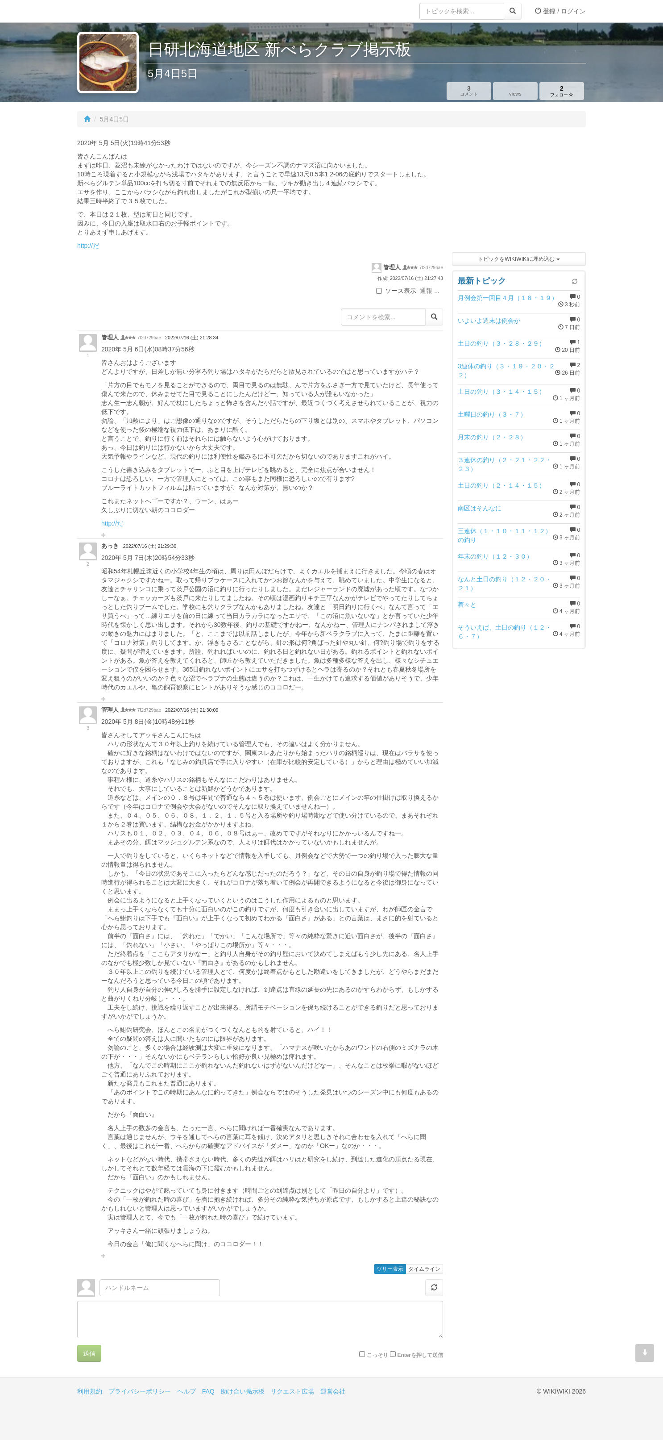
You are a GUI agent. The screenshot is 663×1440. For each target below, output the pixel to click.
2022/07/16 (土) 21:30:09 (191, 710)
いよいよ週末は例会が (489, 320)
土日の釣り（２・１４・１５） (501, 485)
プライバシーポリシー (139, 1391)
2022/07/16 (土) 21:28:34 (191, 337)
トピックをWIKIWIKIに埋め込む (518, 259)
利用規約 (89, 1391)
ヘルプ (186, 1391)
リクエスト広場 (292, 1391)
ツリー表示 (390, 1269)
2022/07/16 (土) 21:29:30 (149, 546)
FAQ (208, 1391)
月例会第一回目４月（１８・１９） (508, 297)
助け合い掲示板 (243, 1391)
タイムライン (424, 1269)
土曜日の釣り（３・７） (492, 414)
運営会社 (332, 1391)
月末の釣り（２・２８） (492, 437)
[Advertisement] (519, 192)
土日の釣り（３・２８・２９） (501, 343)
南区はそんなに (479, 508)
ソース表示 (396, 290)
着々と (467, 604)
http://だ (88, 245)
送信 (89, 1353)
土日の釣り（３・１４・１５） (501, 391)
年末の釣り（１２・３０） (495, 556)
